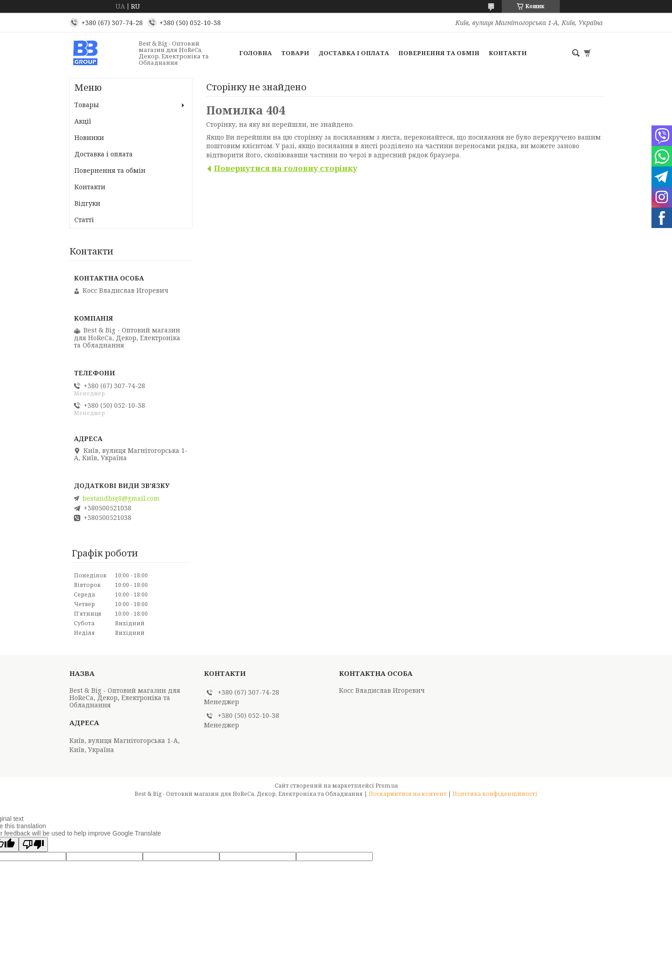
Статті (84, 219)
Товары (86, 104)
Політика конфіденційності (495, 794)
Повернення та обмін (438, 53)
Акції (82, 121)
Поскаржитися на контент (408, 794)
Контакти (508, 53)
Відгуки (87, 203)
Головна (255, 53)
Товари (295, 53)
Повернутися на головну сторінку (285, 168)
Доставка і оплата (353, 53)
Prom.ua (386, 785)
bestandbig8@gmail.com (121, 498)
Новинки (89, 137)
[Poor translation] (33, 844)
